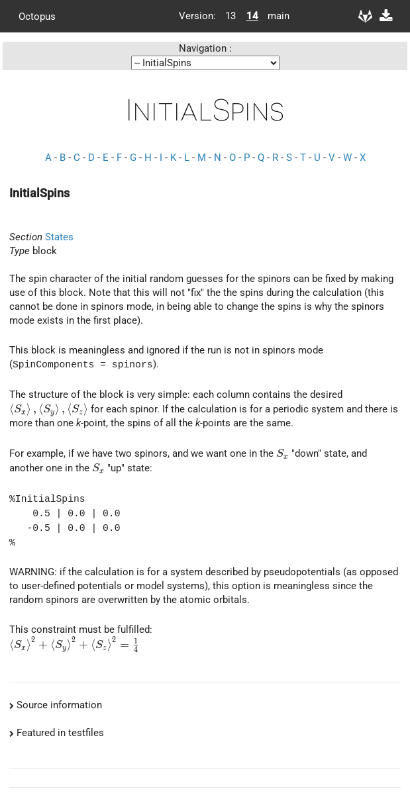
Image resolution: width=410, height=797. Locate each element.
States (59, 237)
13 (230, 16)
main (274, 16)
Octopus (37, 16)
